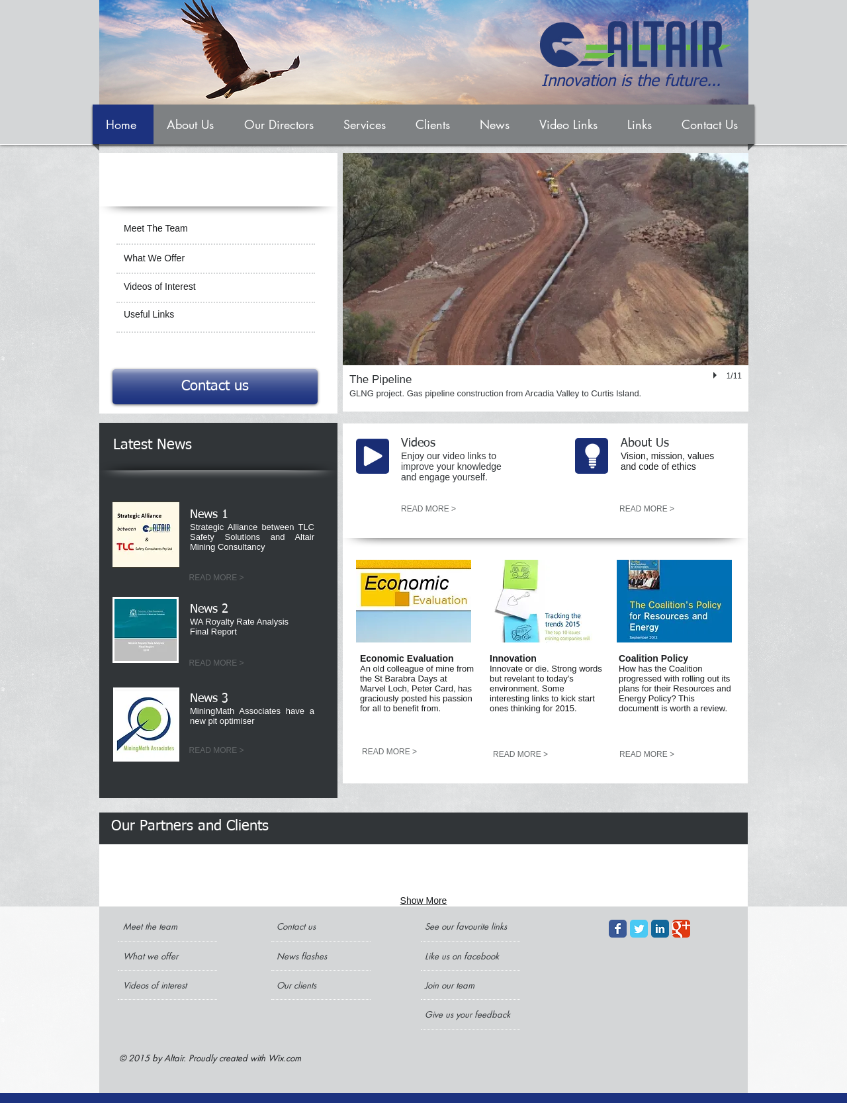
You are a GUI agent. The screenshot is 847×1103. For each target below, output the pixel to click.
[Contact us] (215, 386)
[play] (716, 375)
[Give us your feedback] (469, 1014)
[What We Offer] (215, 259)
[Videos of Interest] (215, 287)
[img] (155, 870)
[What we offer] (159, 956)
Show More (423, 900)
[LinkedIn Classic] (660, 929)
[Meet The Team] (213, 229)
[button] (545, 282)
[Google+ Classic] (681, 929)
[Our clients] (312, 985)
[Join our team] (460, 985)
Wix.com (284, 1058)
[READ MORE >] (216, 578)
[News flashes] (315, 956)
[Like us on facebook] (465, 956)
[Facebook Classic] (618, 929)
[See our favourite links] (469, 926)
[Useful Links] (215, 315)
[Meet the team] (173, 926)
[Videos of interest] (158, 985)
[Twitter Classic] (639, 929)
